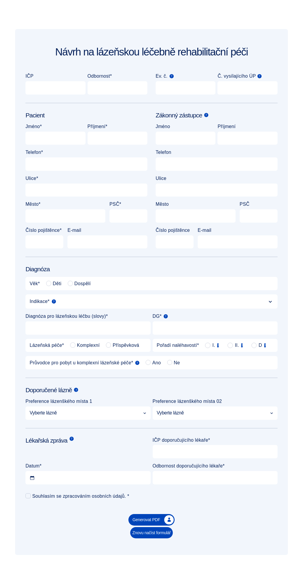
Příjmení (97, 126)
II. (236, 345)
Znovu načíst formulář (151, 532)
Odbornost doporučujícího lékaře (188, 465)
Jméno (32, 126)
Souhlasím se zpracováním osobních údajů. (79, 496)
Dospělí (79, 283)
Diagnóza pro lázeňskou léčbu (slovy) (65, 316)
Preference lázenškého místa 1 (58, 401)
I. (213, 345)
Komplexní (85, 345)
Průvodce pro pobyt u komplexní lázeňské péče (80, 362)
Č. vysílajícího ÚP (236, 76)
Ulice (30, 178)
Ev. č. (161, 76)
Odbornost (99, 76)
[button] (172, 76)
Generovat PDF (153, 520)
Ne (173, 362)
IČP (29, 76)
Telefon (33, 152)
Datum (32, 465)
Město (31, 204)
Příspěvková (122, 345)
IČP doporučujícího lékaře (180, 440)
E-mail (74, 230)
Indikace (39, 301)
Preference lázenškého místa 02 (187, 401)
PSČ (114, 204)
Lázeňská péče (46, 345)
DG (156, 316)
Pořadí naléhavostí (177, 345)
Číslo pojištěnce (42, 230)
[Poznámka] (172, 76)
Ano (153, 362)
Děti (54, 283)
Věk (34, 283)
